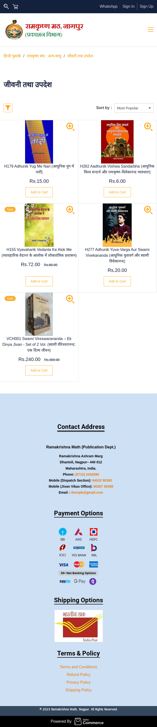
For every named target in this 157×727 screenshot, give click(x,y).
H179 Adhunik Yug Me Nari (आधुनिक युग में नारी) (39, 169)
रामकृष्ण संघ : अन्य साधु (44, 56)
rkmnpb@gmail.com (87, 492)
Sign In (129, 6)
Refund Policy (78, 675)
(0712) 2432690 (87, 474)
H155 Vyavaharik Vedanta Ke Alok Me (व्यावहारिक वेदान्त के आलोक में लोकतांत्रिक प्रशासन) (39, 252)
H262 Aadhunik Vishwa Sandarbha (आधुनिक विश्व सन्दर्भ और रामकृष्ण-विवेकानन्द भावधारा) (117, 169)
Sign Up (146, 6)
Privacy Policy (79, 682)
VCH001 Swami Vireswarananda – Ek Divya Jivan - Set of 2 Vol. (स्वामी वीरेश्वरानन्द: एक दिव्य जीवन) (39, 344)
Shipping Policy (78, 690)
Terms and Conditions (78, 667)
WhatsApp (108, 6)
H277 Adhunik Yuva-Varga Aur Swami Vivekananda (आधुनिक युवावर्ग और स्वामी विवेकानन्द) (117, 255)
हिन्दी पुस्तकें (12, 56)
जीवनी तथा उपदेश (80, 56)
